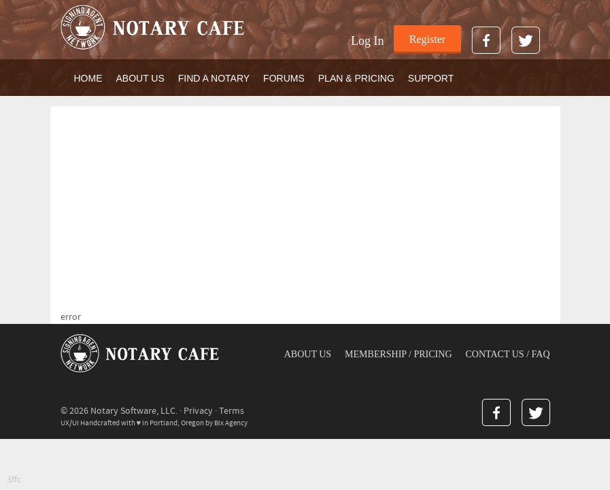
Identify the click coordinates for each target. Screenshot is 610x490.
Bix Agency (231, 423)
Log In (367, 41)
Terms (231, 411)
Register (427, 39)
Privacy (198, 411)
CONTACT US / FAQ (508, 354)
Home (88, 78)
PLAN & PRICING (356, 78)
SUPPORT (431, 78)
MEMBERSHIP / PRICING (398, 354)
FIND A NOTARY (214, 78)
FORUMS (284, 78)
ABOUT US (140, 78)
